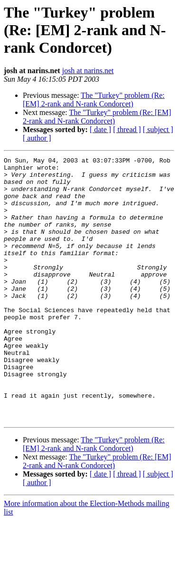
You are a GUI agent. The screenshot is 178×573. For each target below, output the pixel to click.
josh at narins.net (88, 71)
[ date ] (100, 129)
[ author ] (37, 138)
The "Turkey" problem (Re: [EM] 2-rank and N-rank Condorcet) (94, 99)
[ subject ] (158, 129)
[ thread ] (127, 129)
